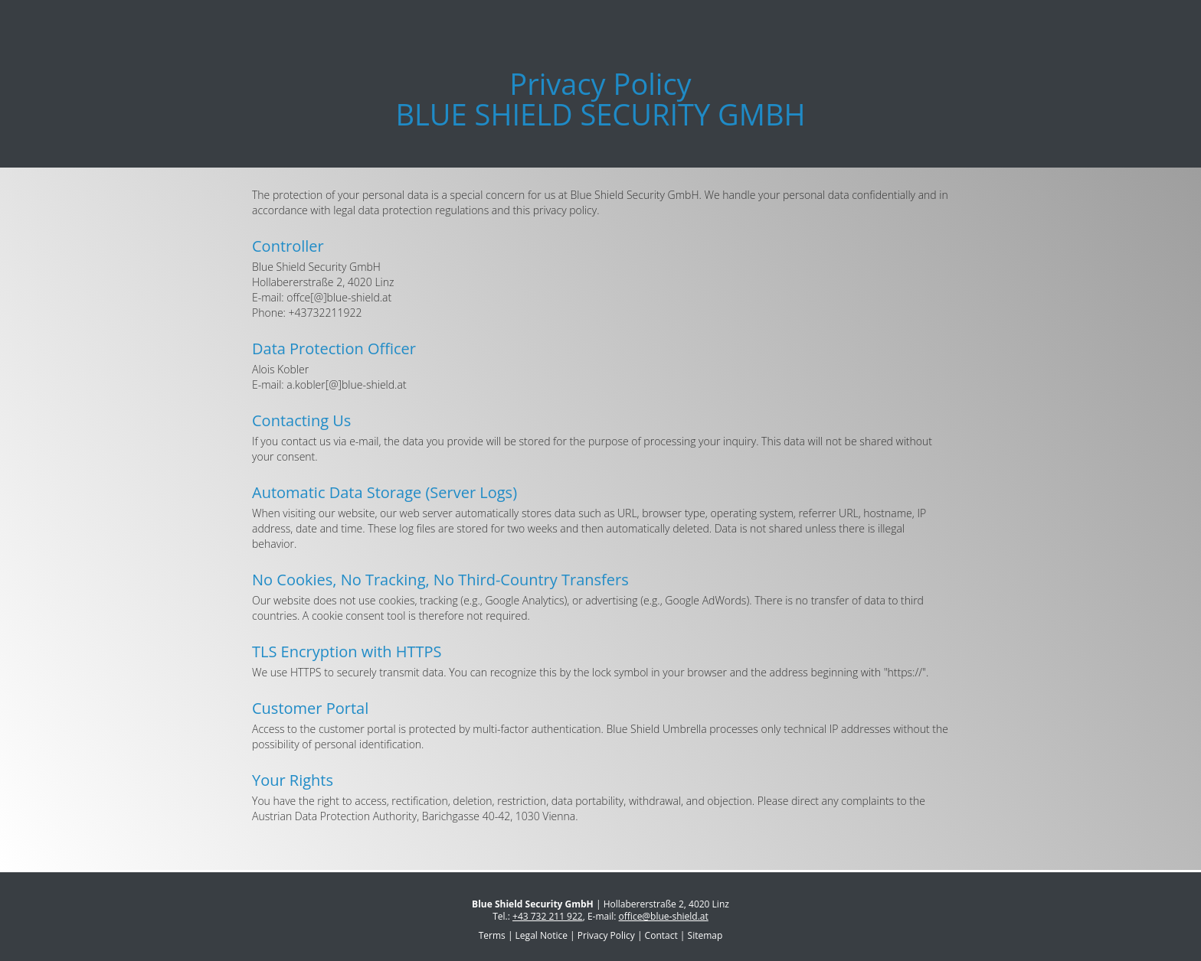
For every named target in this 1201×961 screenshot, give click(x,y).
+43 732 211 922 (547, 916)
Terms (492, 935)
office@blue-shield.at (663, 916)
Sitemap (705, 935)
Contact (661, 935)
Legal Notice (541, 935)
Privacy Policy (606, 935)
